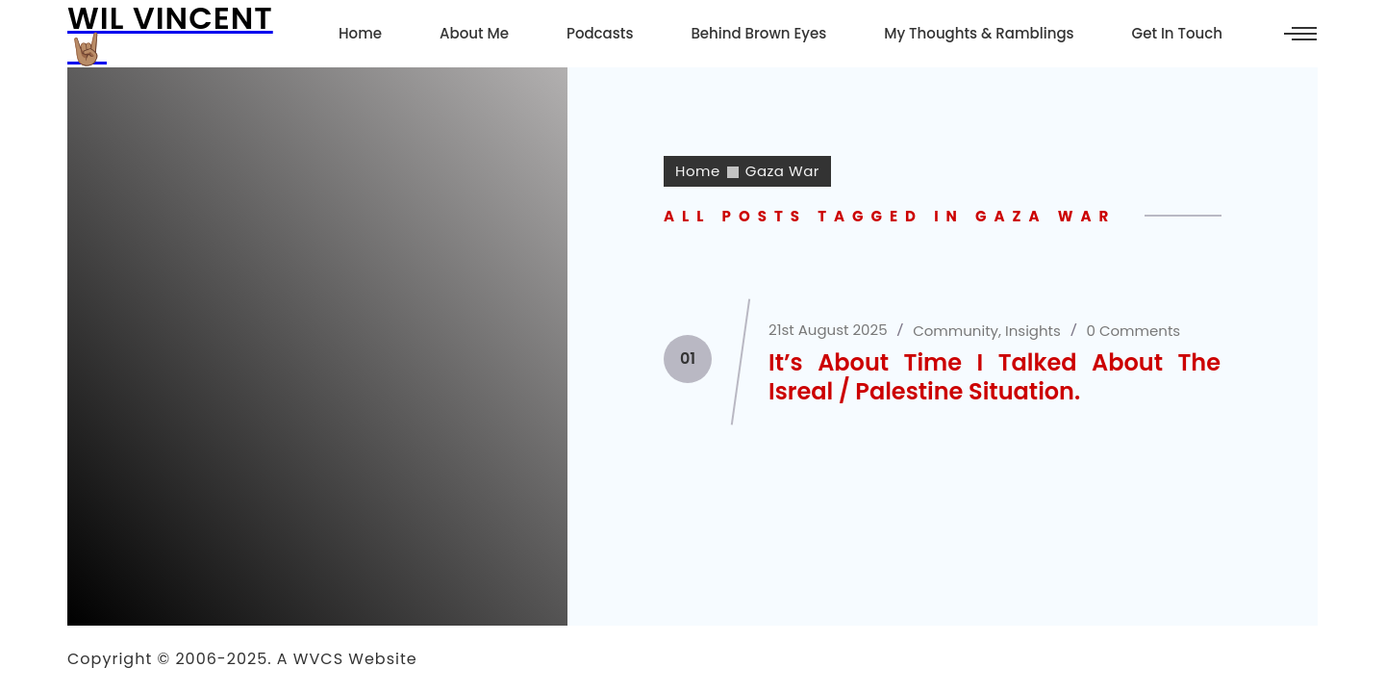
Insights (1033, 331)
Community (955, 331)
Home (697, 171)
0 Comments (1134, 331)
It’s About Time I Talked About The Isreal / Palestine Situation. (994, 376)
